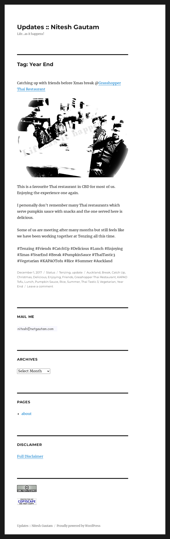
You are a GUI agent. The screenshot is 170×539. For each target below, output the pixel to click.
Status (50, 272)
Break (106, 272)
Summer (73, 281)
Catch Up (118, 272)
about (26, 413)
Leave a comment (40, 286)
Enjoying (54, 277)
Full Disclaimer (30, 456)
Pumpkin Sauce (46, 281)
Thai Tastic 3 (90, 281)
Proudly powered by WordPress (78, 526)
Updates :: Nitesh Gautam (58, 27)
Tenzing (65, 272)
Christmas (24, 277)
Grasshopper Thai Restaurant (95, 277)
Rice (63, 281)
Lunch (29, 281)
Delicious (39, 277)
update (77, 272)
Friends (67, 277)
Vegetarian (108, 281)
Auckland (93, 272)
